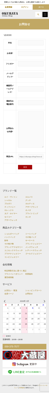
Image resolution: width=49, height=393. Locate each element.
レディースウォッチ (33, 250)
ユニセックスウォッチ (13, 250)
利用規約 (29, 274)
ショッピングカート (33, 290)
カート (41, 7)
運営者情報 (9, 277)
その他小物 (9, 244)
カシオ (28, 217)
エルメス (29, 197)
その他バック (30, 237)
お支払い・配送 (10, 290)
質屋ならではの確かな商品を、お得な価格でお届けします (24, 2)
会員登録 (8, 7)
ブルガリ (8, 204)
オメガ (28, 210)
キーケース (29, 240)
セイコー (8, 217)
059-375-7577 (12, 346)
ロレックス (9, 210)
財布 (6, 240)
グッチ (28, 200)
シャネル (8, 200)
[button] (38, 14)
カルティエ (29, 204)
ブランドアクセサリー (13, 247)
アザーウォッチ (10, 220)
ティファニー (9, 207)
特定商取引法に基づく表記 (15, 271)
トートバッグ (30, 234)
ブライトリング (31, 213)
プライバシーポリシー (13, 274)
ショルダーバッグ (11, 234)
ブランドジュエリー (33, 244)
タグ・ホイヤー (10, 213)
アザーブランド (31, 207)
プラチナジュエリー (12, 254)
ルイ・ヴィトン (10, 197)
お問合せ (29, 294)
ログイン (24, 7)
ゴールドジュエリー (33, 254)
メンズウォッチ (31, 247)
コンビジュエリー (11, 257)
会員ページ (9, 294)
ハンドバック (9, 237)
